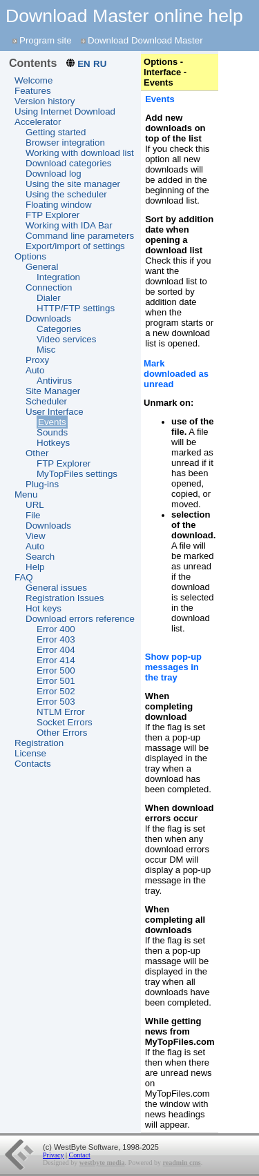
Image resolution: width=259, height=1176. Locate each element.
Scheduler (46, 401)
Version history (45, 101)
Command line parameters (80, 236)
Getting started (56, 132)
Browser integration (65, 142)
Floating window (59, 204)
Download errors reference (80, 619)
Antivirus (54, 380)
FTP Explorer (52, 215)
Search (40, 556)
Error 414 (56, 660)
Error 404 (56, 650)
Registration (39, 743)
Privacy (53, 1155)
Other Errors (62, 732)
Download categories (68, 163)
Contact (79, 1155)
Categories (59, 329)
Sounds (52, 432)
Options (30, 256)
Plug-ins (42, 484)
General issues (56, 587)
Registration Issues (65, 598)
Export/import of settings (75, 246)
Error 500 (56, 670)
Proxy (37, 360)
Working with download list (80, 153)
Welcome (33, 80)
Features (33, 91)
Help (35, 567)
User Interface (55, 411)
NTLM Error (61, 712)
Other (37, 453)
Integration (58, 277)
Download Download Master (145, 40)
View (36, 536)
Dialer (49, 298)
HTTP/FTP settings (76, 308)
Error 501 (56, 681)
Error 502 (56, 691)
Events (52, 422)
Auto (35, 370)
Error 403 (56, 639)
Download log (53, 173)
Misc (46, 349)
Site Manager (53, 391)
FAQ (24, 577)
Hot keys (43, 608)
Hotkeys (53, 443)
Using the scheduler (66, 194)
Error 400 (56, 629)
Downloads (48, 318)
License (30, 753)
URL (35, 505)
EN (83, 64)
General (42, 267)
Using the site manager (73, 184)
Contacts (33, 763)
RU (99, 64)
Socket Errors (65, 722)
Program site (45, 40)
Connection (49, 287)
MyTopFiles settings (77, 474)
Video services (66, 339)
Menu (26, 494)
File (33, 515)
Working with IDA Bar (69, 225)
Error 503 (56, 701)
